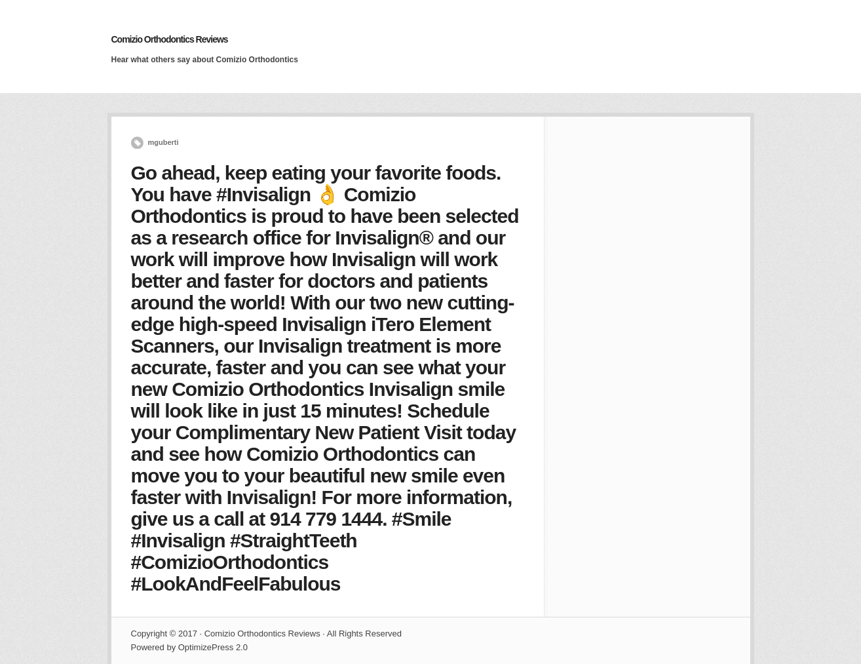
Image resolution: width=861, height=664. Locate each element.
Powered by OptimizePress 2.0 (189, 647)
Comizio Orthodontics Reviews (169, 39)
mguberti (163, 142)
